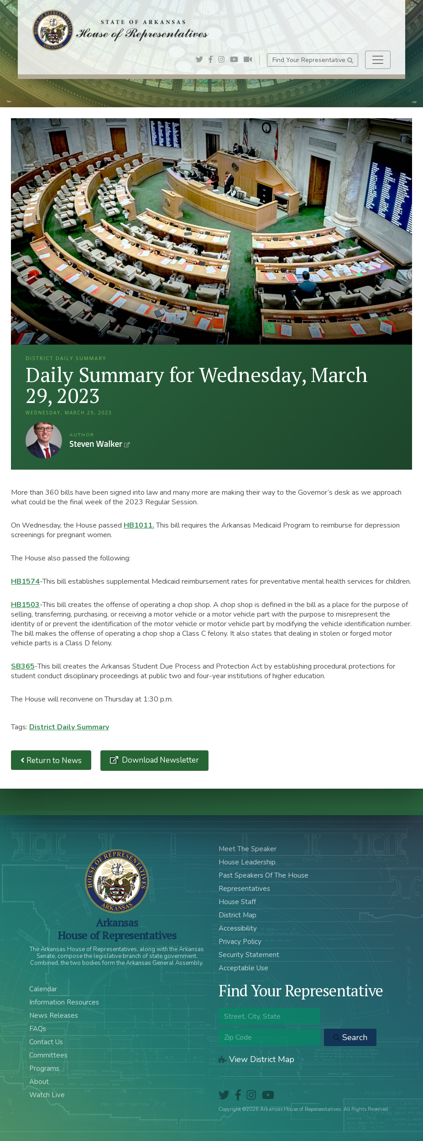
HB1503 (25, 605)
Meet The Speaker (248, 848)
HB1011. (139, 525)
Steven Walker (44, 440)
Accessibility (238, 928)
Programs (44, 1068)
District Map (237, 915)
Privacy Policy (240, 941)
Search (350, 1037)
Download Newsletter (159, 760)
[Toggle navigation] (378, 60)
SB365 (23, 666)
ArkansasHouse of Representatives (117, 928)
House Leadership (247, 862)
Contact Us (46, 1042)
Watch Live (47, 1094)
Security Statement (249, 954)
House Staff (237, 901)
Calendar (43, 989)
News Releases (53, 1015)
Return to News (51, 760)
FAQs (37, 1028)
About (39, 1081)
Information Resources (64, 1002)
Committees (48, 1055)
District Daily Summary (69, 727)
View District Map (256, 1059)
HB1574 (25, 581)
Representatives (244, 888)
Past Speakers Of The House (263, 875)
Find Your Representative (312, 60)
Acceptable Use (243, 968)
